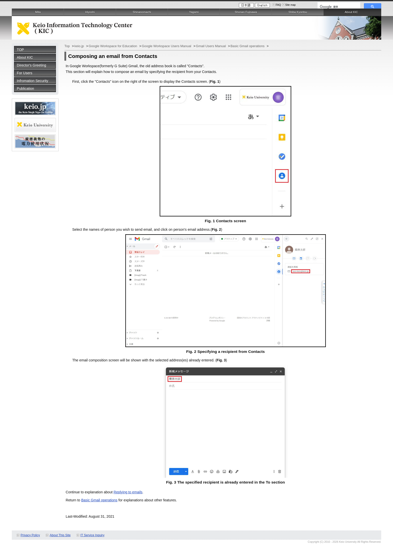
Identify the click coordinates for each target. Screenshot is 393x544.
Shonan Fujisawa (246, 12)
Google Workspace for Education (113, 46)
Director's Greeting (31, 65)
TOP (20, 50)
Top (67, 46)
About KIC (25, 57)
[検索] (338, 7)
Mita (38, 12)
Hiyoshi (90, 12)
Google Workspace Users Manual (167, 46)
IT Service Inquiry (92, 535)
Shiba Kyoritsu (297, 12)
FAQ (278, 4)
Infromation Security (32, 81)
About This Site (60, 535)
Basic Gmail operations (248, 46)
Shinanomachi (142, 12)
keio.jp (79, 46)
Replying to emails (128, 492)
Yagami (194, 12)
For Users (24, 73)
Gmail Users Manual (211, 46)
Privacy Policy (30, 535)
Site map (290, 4)
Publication (25, 89)
